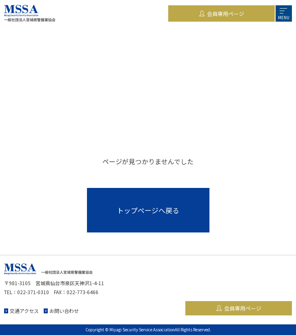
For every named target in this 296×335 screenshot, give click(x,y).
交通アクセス (24, 310)
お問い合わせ (64, 310)
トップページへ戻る (148, 210)
